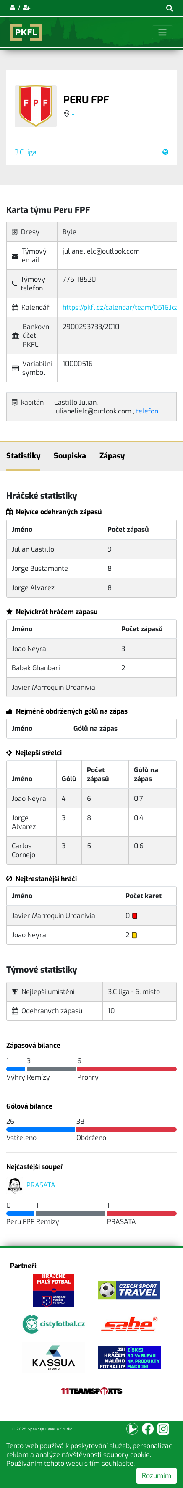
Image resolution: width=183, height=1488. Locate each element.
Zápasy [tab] (112, 456)
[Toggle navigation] (162, 32)
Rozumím (156, 1475)
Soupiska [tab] (70, 456)
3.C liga (26, 152)
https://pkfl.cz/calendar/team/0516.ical (122, 307)
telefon (147, 411)
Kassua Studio (59, 1429)
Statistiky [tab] (23, 456)
